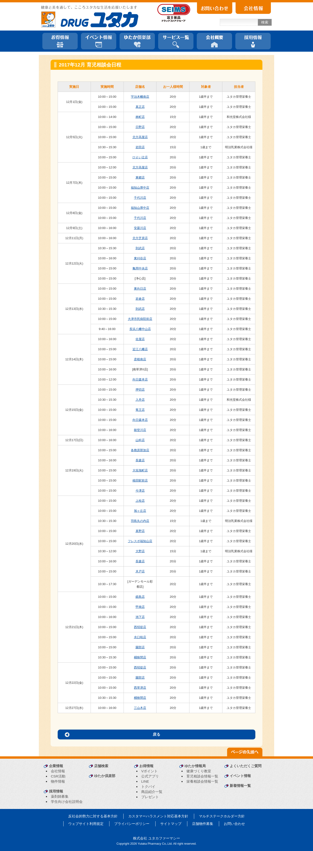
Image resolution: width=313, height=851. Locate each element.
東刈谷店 (140, 258)
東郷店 (140, 177)
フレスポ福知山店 (140, 541)
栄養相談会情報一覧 (202, 781)
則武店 (140, 248)
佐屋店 (140, 339)
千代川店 (140, 197)
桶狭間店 (140, 657)
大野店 (140, 551)
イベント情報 (240, 776)
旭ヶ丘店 (140, 511)
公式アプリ (150, 776)
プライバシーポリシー (131, 824)
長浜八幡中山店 (140, 329)
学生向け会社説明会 (67, 802)
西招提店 (140, 627)
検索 (264, 22)
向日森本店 (140, 379)
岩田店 (140, 147)
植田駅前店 (140, 480)
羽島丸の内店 (140, 521)
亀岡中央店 (140, 268)
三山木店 (140, 708)
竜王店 (140, 410)
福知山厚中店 (140, 187)
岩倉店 (140, 298)
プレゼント (150, 797)
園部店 (140, 647)
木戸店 (140, 571)
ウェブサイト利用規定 (86, 824)
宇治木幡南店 (140, 96)
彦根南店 (140, 359)
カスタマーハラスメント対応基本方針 (158, 816)
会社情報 (58, 771)
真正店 (140, 107)
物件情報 (58, 781)
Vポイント (149, 771)
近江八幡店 (140, 349)
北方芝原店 (140, 238)
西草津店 (140, 687)
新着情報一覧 (240, 786)
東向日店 (140, 288)
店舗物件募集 (202, 824)
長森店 (140, 460)
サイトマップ (170, 824)
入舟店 (140, 399)
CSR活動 (58, 776)
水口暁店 (140, 637)
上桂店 (140, 500)
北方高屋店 (140, 137)
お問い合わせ (234, 824)
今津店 (140, 490)
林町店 (140, 117)
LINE (145, 781)
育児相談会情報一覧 (202, 776)
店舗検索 (101, 766)
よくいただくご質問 (245, 766)
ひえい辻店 (140, 157)
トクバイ (148, 787)
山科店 (140, 440)
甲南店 (140, 607)
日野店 (140, 127)
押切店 (140, 389)
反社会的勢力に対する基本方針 (93, 816)
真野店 (140, 531)
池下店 (140, 617)
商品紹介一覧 (151, 792)
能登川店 (140, 430)
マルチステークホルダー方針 (222, 816)
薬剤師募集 (59, 796)
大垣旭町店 (140, 470)
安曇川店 (140, 228)
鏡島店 (140, 596)
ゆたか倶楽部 (104, 776)
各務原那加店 (140, 450)
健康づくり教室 (198, 771)
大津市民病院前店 (140, 319)
